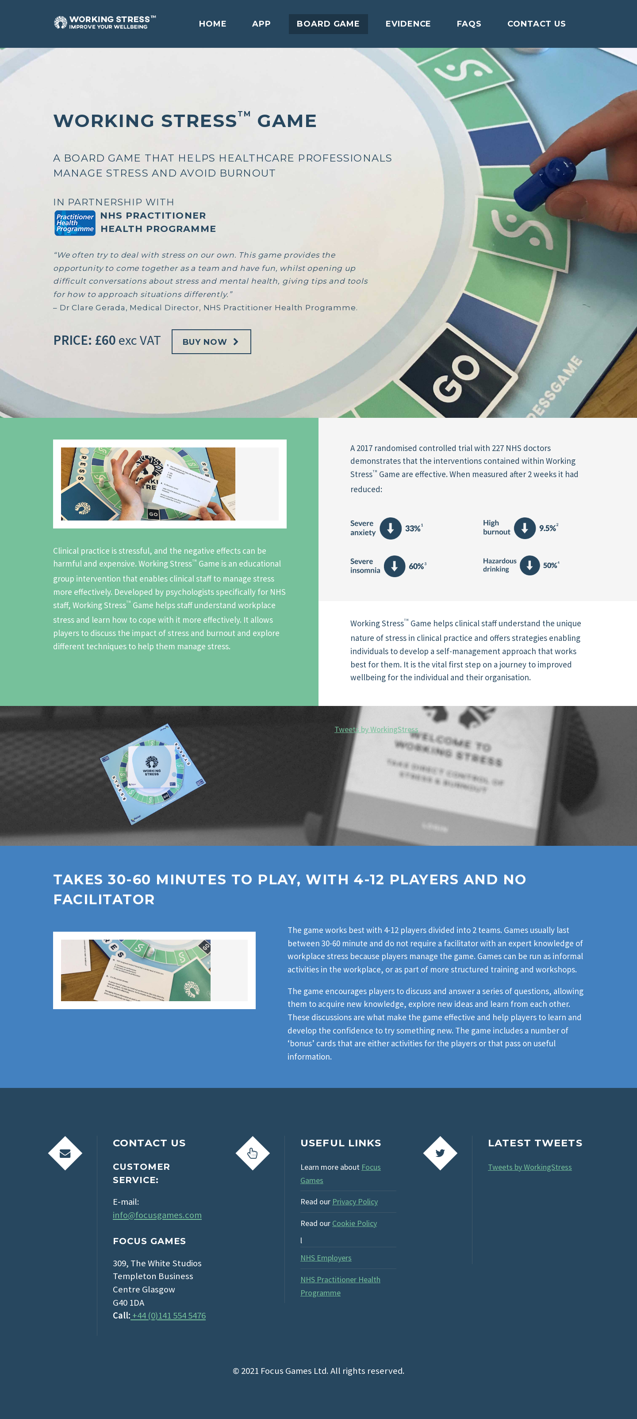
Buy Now (205, 342)
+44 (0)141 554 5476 (168, 1315)
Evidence (408, 24)
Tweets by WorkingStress (376, 729)
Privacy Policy (355, 1201)
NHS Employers (326, 1258)
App (261, 24)
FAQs (469, 24)
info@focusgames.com (157, 1215)
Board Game (328, 24)
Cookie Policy (354, 1223)
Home (213, 24)
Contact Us (536, 24)
